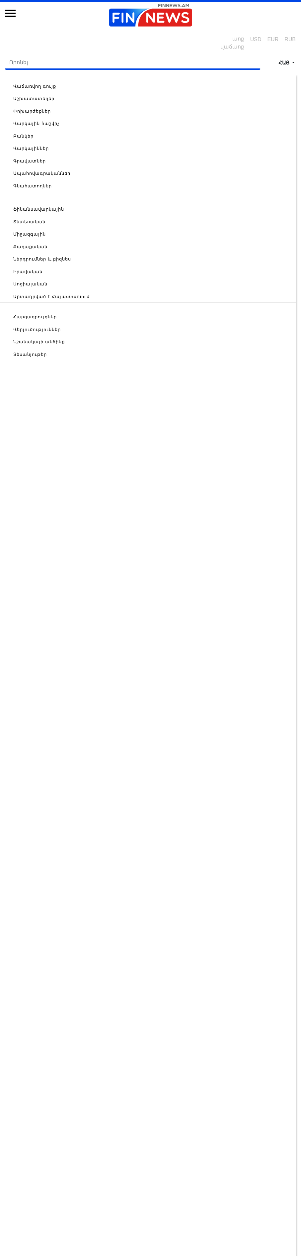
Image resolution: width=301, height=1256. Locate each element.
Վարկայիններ (31, 148)
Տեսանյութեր (30, 354)
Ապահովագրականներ (41, 173)
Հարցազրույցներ (35, 316)
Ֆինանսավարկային (38, 209)
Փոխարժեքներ (32, 111)
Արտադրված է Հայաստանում (51, 296)
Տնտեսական (29, 221)
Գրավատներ (29, 160)
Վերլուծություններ (37, 329)
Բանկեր (23, 136)
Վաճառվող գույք (34, 86)
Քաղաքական (30, 246)
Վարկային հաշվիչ (36, 123)
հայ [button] (284, 62)
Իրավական (27, 271)
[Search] (133, 63)
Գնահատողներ (32, 185)
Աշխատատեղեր (33, 98)
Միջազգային (29, 234)
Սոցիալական (30, 283)
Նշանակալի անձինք (39, 341)
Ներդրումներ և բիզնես (42, 259)
